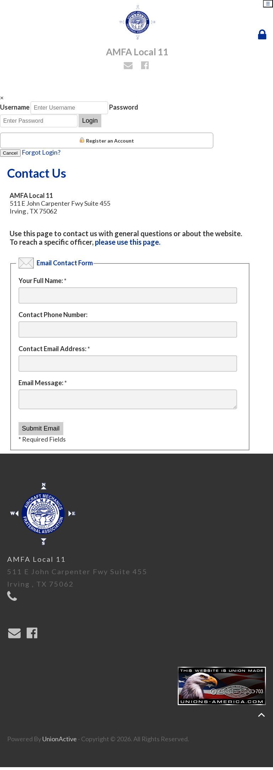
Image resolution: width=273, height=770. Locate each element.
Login (90, 120)
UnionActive (59, 742)
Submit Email (41, 431)
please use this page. (127, 242)
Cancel (10, 153)
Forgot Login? (41, 152)
